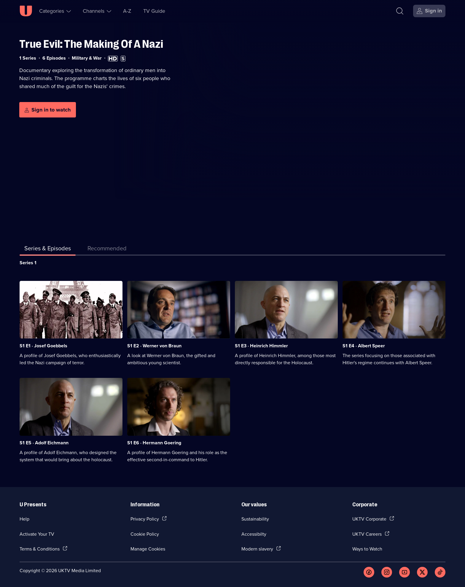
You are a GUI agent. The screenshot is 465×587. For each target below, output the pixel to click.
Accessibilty (253, 534)
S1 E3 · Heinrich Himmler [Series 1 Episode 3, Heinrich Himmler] (261, 345)
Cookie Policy (144, 534)
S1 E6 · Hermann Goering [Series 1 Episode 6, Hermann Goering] (154, 442)
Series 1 (28, 262)
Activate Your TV (37, 534)
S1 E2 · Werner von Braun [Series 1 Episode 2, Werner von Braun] (154, 345)
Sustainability (255, 519)
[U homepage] (26, 11)
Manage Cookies (147, 548)
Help (24, 519)
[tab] (107, 249)
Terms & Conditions (40, 548)
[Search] (400, 11)
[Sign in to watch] (47, 109)
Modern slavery (257, 548)
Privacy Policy (144, 519)
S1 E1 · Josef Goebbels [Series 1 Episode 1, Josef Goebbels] (43, 345)
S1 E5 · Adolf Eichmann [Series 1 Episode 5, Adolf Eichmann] (44, 442)
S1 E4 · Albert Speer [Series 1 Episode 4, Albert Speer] (364, 345)
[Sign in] (429, 11)
